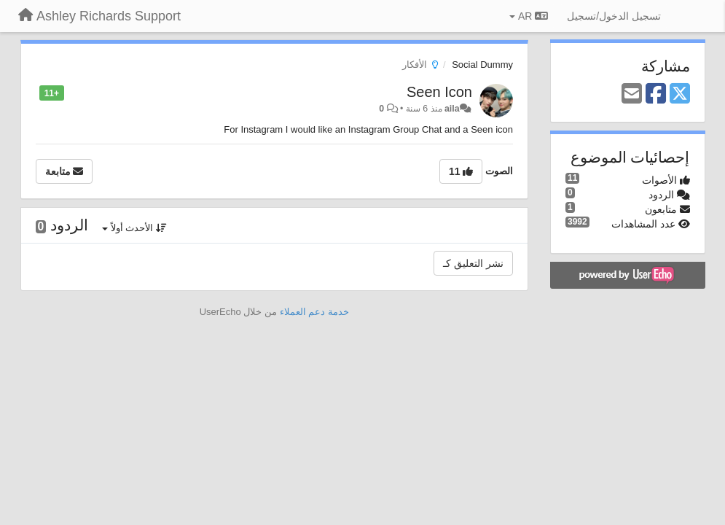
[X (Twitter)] (680, 94)
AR (528, 16)
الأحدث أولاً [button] (134, 227)
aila (452, 109)
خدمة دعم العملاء (314, 311)
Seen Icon (439, 92)
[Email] (632, 94)
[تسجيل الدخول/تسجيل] (614, 16)
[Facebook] (656, 94)
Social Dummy (482, 64)
